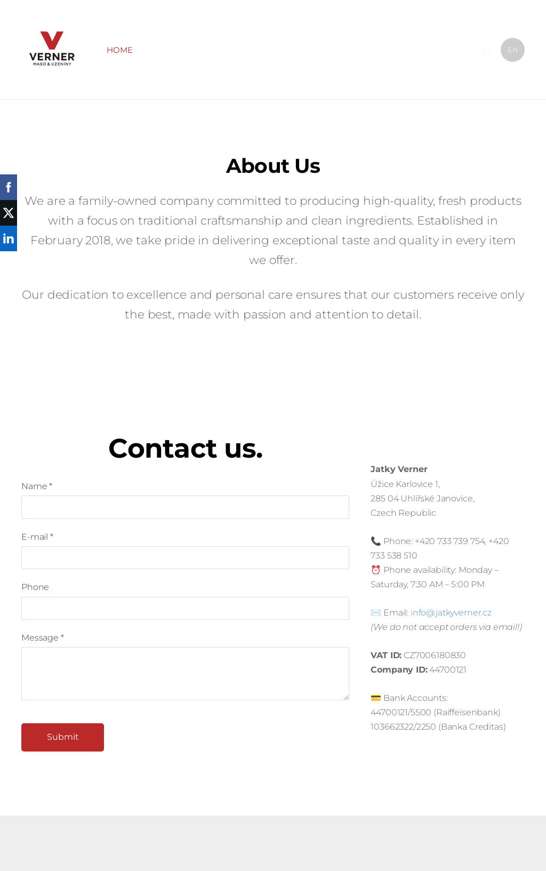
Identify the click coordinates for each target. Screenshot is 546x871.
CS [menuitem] (486, 49)
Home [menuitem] (120, 50)
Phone (35, 587)
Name (36, 486)
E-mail (37, 537)
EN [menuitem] (513, 49)
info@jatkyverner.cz (451, 613)
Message (42, 638)
